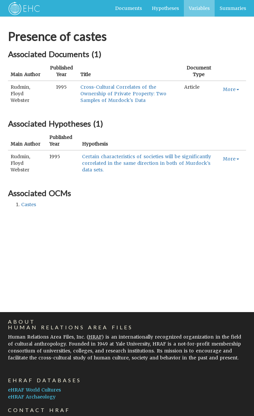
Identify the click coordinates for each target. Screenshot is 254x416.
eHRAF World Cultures (34, 390)
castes (28, 205)
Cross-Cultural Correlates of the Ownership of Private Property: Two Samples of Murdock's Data (123, 93)
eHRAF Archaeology (32, 397)
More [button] (231, 89)
